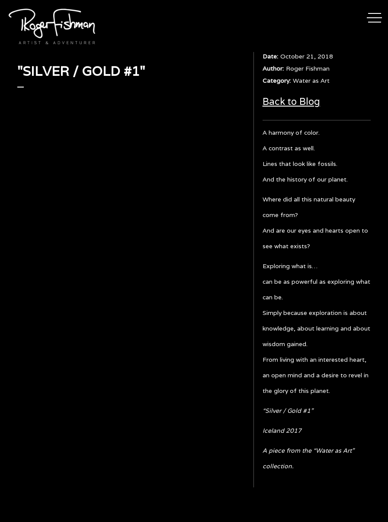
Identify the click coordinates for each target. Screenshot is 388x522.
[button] (374, 16)
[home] (52, 26)
